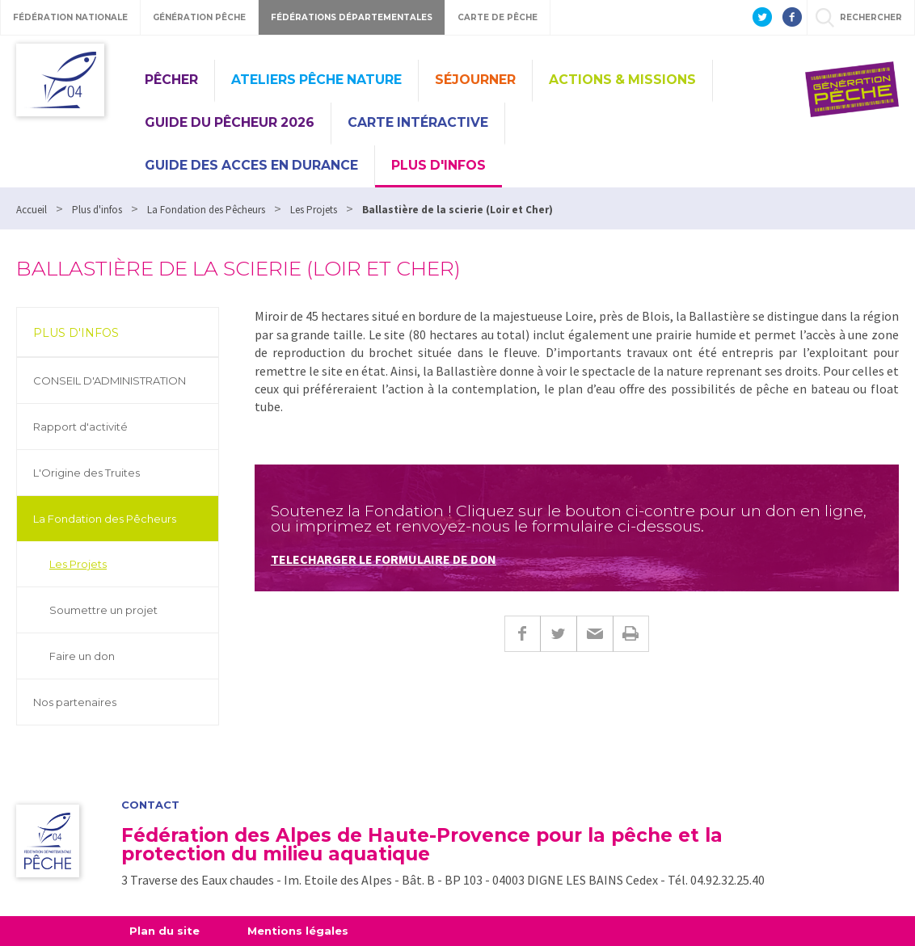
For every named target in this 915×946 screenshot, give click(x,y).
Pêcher (171, 79)
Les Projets (78, 563)
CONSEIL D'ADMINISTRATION (109, 380)
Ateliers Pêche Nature (316, 79)
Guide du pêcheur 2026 (229, 122)
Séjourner (475, 79)
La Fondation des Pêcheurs (104, 518)
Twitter (558, 634)
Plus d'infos (438, 165)
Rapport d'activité (80, 426)
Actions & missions (622, 79)
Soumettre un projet (103, 609)
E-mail (594, 634)
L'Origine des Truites (86, 472)
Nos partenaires (74, 702)
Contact (150, 805)
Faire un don (82, 656)
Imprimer (631, 634)
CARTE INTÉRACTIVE (418, 122)
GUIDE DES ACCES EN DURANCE (251, 165)
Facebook (522, 634)
